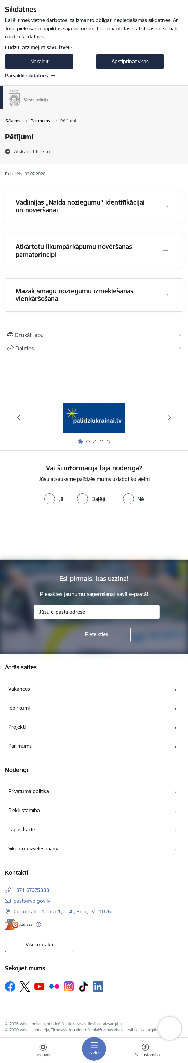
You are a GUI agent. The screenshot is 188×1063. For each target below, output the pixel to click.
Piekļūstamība (24, 810)
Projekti (17, 727)
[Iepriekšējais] (18, 417)
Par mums (20, 746)
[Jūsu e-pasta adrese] (97, 612)
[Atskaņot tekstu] (32, 151)
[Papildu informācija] (38, 924)
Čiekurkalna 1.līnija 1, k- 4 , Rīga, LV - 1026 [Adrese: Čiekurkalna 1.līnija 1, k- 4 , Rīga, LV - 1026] (62, 911)
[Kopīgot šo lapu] (94, 348)
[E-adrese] (18, 924)
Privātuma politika (28, 791)
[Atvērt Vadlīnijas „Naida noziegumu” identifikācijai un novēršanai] (165, 206)
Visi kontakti (39, 944)
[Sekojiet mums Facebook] (10, 986)
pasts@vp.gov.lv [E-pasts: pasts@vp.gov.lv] (32, 901)
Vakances (19, 688)
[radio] (53, 498)
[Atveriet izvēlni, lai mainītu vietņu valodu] (43, 1051)
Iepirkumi (19, 707)
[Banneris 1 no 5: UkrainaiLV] (94, 417)
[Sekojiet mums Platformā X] (25, 986)
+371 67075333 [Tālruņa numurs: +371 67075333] (31, 890)
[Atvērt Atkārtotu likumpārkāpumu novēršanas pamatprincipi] (165, 251)
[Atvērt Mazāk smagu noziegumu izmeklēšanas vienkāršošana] (165, 295)
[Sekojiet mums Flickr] (54, 986)
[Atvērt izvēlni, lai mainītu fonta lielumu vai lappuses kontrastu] (145, 1051)
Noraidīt (39, 61)
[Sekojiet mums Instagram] (69, 986)
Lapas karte (21, 829)
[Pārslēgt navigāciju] (94, 1049)
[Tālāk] (169, 417)
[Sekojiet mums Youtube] (39, 986)
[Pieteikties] (97, 635)
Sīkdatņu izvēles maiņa (34, 848)
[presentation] (94, 532)
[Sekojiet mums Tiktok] (83, 986)
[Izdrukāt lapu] (94, 335)
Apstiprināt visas (130, 61)
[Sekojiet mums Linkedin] (98, 986)
